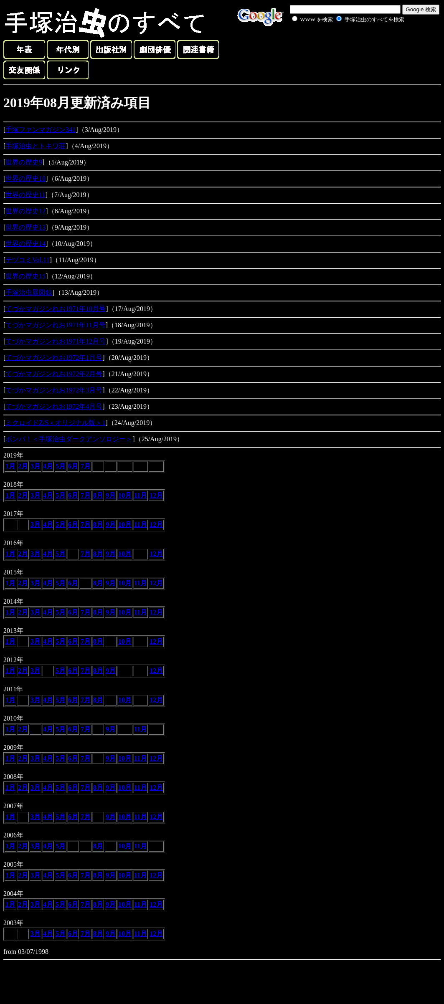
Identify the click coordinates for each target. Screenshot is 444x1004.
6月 (73, 466)
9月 (111, 495)
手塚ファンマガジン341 (40, 129)
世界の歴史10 (25, 178)
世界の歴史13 (25, 227)
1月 (10, 466)
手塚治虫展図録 (28, 292)
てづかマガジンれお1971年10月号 (55, 308)
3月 (35, 466)
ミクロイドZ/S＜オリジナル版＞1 (55, 422)
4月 (48, 466)
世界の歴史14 (25, 243)
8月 (98, 495)
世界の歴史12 (25, 211)
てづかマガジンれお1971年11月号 (55, 325)
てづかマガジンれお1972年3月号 (53, 390)
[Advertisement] (339, 43)
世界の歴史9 (23, 162)
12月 (156, 495)
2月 (23, 466)
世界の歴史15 (25, 276)
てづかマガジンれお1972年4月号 (53, 406)
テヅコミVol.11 (27, 259)
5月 (61, 466)
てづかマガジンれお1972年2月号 (53, 373)
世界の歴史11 (25, 194)
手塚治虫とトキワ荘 (35, 145)
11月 (140, 495)
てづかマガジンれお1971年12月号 (55, 341)
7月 (86, 466)
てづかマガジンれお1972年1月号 (53, 357)
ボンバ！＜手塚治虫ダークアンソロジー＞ (68, 439)
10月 (125, 495)
